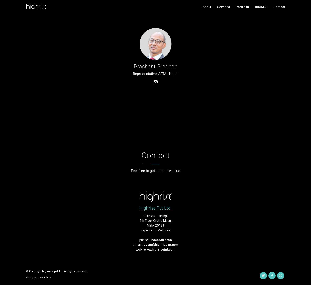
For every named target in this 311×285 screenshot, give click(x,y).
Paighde (46, 277)
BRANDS (261, 7)
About (207, 7)
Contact (279, 7)
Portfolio (242, 7)
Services (223, 7)
